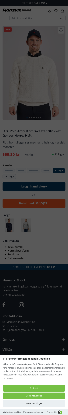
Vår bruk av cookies (12, 412)
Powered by (54, 412)
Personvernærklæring (33, 412)
